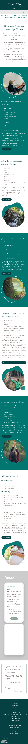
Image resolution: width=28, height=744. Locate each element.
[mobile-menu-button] (23, 12)
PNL (18, 56)
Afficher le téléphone (15, 611)
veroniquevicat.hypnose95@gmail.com (15, 614)
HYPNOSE (10, 56)
